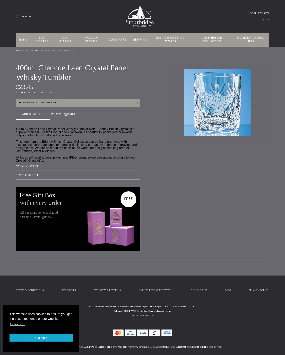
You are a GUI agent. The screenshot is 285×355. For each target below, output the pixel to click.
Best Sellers (42, 39)
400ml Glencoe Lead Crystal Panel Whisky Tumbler (44, 51)
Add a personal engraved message (38, 103)
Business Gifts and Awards (170, 39)
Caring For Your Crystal (156, 290)
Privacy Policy (259, 290)
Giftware (139, 39)
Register (263, 13)
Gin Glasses (65, 39)
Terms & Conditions (30, 290)
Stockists (69, 290)
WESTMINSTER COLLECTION (212, 39)
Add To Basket (33, 114)
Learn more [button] (17, 324)
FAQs (228, 290)
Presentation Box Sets (250, 39)
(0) (268, 19)
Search (26, 16)
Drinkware (117, 39)
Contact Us (199, 290)
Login (252, 13)
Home (23, 39)
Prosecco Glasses (91, 39)
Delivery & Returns (107, 290)
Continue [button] (41, 337)
